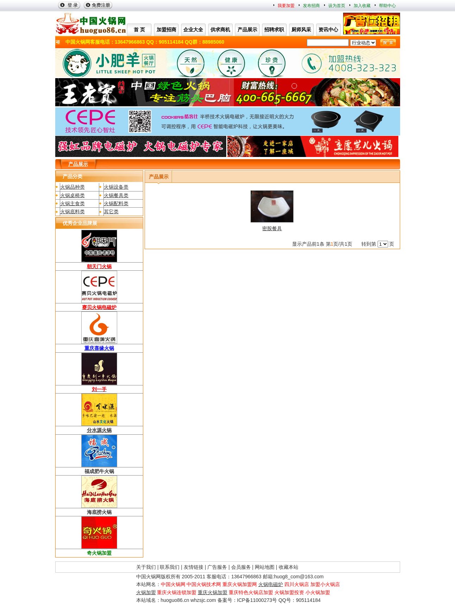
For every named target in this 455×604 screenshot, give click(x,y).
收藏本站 (288, 567)
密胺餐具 (272, 228)
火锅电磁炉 (270, 584)
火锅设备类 (116, 187)
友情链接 (193, 567)
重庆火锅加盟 (212, 592)
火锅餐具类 (116, 195)
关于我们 (146, 567)
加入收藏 (362, 5)
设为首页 (336, 5)
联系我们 (169, 567)
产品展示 (78, 164)
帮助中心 (387, 5)
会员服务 (241, 567)
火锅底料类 (72, 211)
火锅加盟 (146, 592)
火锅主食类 (72, 203)
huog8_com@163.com (299, 576)
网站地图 (264, 567)
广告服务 (217, 567)
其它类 (111, 211)
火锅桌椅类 (72, 195)
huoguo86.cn (175, 600)
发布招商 (311, 5)
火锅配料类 (116, 203)
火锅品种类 (72, 187)
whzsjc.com (203, 600)
